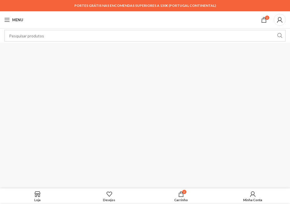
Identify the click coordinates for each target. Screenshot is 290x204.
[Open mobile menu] (13, 20)
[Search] (145, 36)
